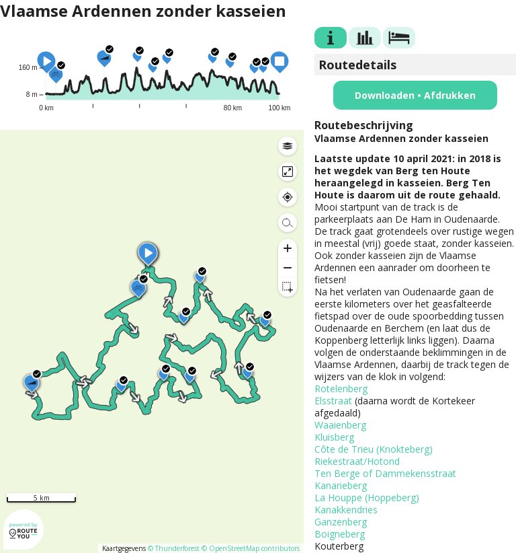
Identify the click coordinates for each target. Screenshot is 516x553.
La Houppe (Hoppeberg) (366, 497)
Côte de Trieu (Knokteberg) (373, 449)
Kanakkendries (346, 509)
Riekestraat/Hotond (357, 461)
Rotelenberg (341, 388)
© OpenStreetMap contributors (251, 548)
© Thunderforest (174, 548)
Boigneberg (339, 533)
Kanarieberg (340, 485)
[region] (152, 341)
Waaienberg (340, 424)
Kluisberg (334, 437)
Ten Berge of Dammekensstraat (385, 473)
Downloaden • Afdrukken (415, 95)
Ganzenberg (340, 521)
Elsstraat (333, 400)
